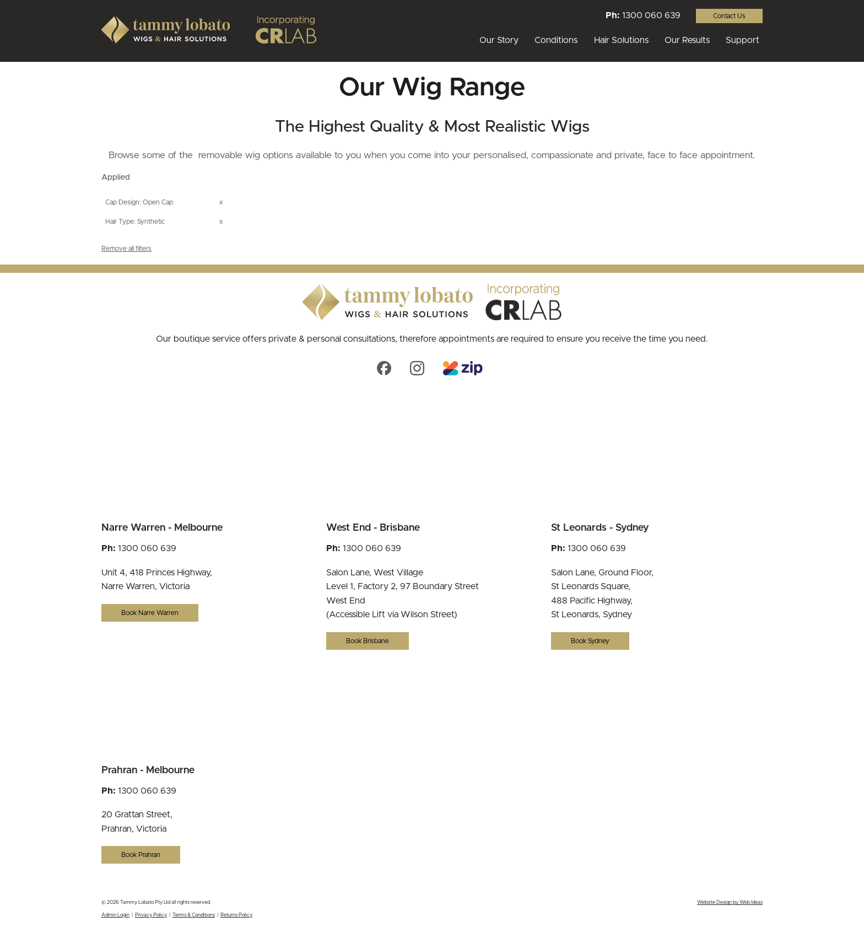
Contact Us (729, 16)
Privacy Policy (151, 915)
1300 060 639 (651, 15)
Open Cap (158, 202)
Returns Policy (236, 915)
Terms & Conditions (193, 915)
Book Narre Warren (150, 613)
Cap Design (122, 202)
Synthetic (151, 221)
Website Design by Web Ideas (730, 902)
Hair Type (119, 221)
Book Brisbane (367, 641)
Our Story (499, 40)
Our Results (687, 40)
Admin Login (115, 915)
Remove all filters (126, 248)
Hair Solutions (621, 40)
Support (742, 40)
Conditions (555, 40)
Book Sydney (590, 641)
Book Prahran (140, 854)
